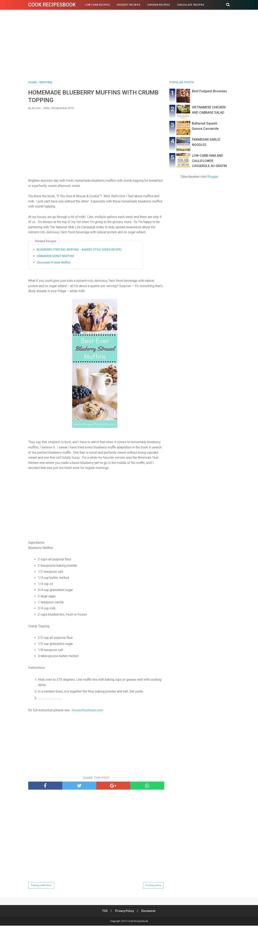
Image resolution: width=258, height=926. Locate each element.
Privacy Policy (124, 911)
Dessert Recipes (128, 4)
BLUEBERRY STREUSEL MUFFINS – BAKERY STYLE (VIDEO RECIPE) (79, 249)
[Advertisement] (129, 46)
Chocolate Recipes (190, 4)
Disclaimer (148, 911)
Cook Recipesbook (52, 5)
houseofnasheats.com (87, 710)
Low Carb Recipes (97, 4)
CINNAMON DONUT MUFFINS (55, 256)
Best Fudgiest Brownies (209, 91)
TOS (104, 911)
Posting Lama (153, 885)
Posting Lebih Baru (41, 885)
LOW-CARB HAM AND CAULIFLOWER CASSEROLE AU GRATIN (209, 161)
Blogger (212, 176)
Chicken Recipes (158, 4)
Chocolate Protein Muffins (54, 262)
